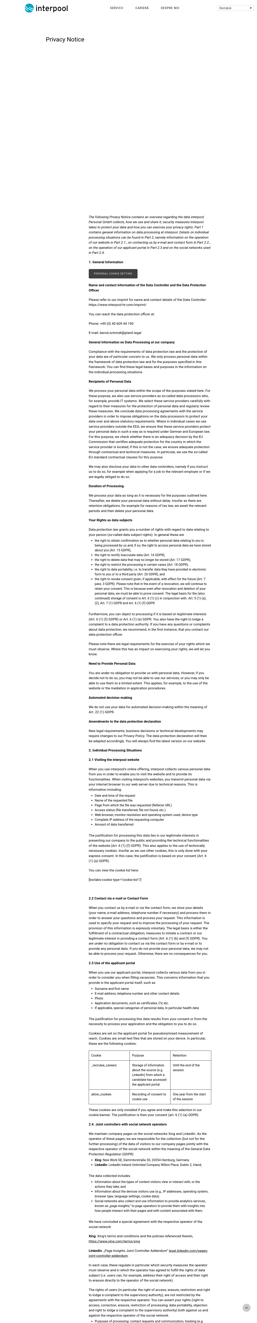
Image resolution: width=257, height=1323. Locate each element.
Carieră (142, 8)
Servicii (116, 8)
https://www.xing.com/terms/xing (114, 1241)
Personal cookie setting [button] (113, 273)
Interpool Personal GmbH (46, 8)
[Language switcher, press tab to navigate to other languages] (235, 8)
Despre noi (170, 8)
